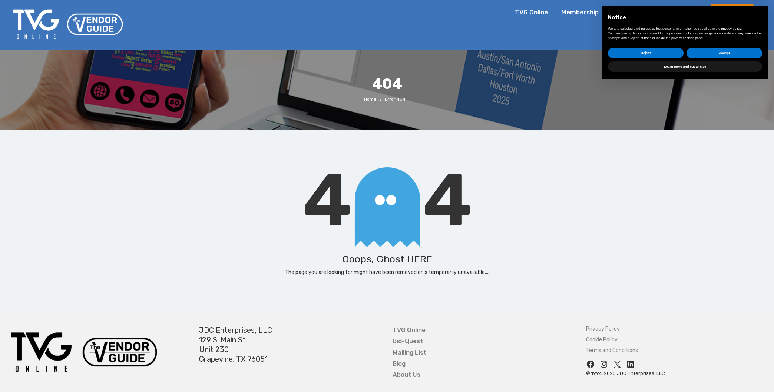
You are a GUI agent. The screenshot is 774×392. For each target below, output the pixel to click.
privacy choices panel (687, 344)
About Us (652, 12)
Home (370, 98)
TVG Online (531, 12)
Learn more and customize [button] (685, 373)
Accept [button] (724, 360)
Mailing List (409, 352)
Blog (618, 12)
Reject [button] (646, 360)
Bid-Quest (733, 12)
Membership (580, 12)
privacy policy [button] (731, 335)
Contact (692, 12)
